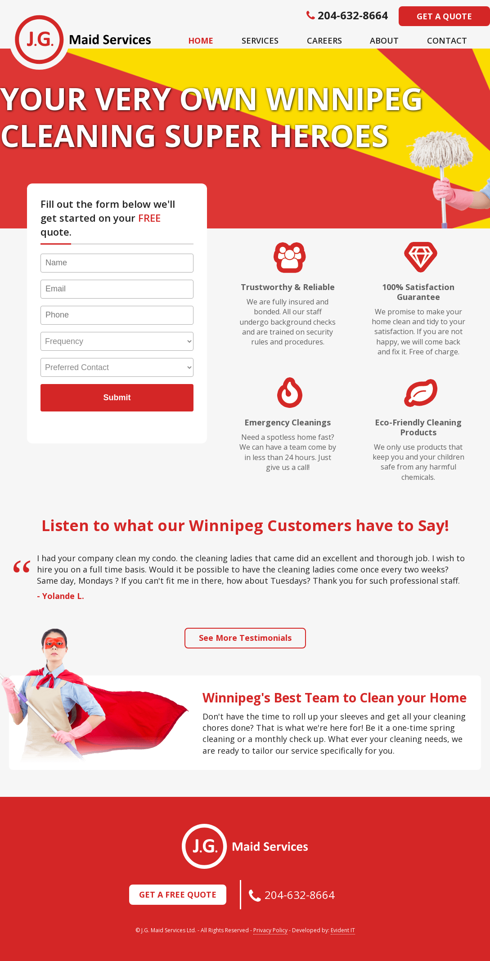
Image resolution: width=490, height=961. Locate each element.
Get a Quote (444, 16)
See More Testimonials (245, 637)
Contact (447, 40)
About (384, 40)
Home (200, 40)
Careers (324, 40)
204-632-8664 (300, 894)
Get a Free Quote (177, 894)
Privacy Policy (270, 930)
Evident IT (343, 930)
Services (260, 40)
